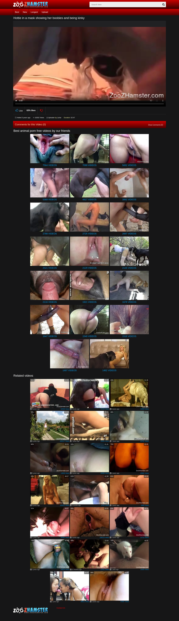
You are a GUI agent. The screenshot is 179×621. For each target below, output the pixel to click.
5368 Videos (50, 199)
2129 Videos (89, 268)
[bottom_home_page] (35, 610)
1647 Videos (50, 336)
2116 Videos (50, 302)
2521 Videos (50, 268)
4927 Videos (89, 199)
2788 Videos (50, 233)
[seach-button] (163, 4)
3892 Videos (129, 199)
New (25, 12)
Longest (34, 12)
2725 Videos (89, 233)
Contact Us (61, 608)
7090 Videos (89, 165)
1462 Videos (109, 370)
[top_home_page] (31, 4)
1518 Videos (129, 336)
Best (17, 12)
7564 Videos (50, 165)
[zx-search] (128, 4)
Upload (45, 12)
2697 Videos (129, 233)
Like (19, 110)
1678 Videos (129, 302)
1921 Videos (89, 302)
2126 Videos (129, 268)
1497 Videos (70, 370)
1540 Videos (89, 336)
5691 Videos (129, 165)
